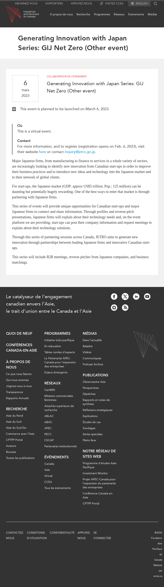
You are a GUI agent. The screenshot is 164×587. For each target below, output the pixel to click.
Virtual (48, 476)
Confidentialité (62, 532)
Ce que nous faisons (19, 374)
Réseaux (119, 14)
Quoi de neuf (19, 333)
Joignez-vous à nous (19, 386)
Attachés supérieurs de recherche (59, 408)
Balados (88, 346)
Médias (152, 14)
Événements (136, 14)
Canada (49, 464)
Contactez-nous (15, 535)
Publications (95, 375)
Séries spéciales (93, 434)
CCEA (48, 482)
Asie (47, 470)
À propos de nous (61, 14)
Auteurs (11, 446)
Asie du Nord (14, 415)
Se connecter (102, 535)
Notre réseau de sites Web (99, 454)
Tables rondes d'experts (59, 352)
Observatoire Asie (94, 382)
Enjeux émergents (55, 372)
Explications (90, 416)
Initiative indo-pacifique (59, 340)
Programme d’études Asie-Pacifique (100, 465)
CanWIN (49, 390)
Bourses (11, 452)
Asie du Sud (13, 421)
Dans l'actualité (92, 340)
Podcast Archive (93, 364)
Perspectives (91, 388)
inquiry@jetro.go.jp (80, 152)
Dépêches (89, 394)
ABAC (48, 422)
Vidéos (87, 352)
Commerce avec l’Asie (20, 434)
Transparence (14, 392)
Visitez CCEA (111, 3)
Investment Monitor (95, 473)
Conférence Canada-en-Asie (98, 495)
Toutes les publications (20, 458)
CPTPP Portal (14, 440)
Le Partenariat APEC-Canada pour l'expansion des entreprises (60, 362)
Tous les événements (57, 488)
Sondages (89, 428)
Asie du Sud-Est (16, 428)
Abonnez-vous (26, 3)
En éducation (52, 346)
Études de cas (92, 422)
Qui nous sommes (17, 380)
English (142, 3)
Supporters (54, 3)
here (43, 152)
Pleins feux (89, 440)
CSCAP (49, 440)
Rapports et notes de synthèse (96, 402)
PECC (48, 434)
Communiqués (92, 358)
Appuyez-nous (81, 3)
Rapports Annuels (17, 398)
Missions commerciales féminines (58, 398)
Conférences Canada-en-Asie (21, 348)
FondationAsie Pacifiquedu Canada (31, 14)
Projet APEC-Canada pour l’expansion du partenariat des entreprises (99, 483)
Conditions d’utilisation (37, 535)
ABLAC (49, 416)
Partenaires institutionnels (60, 446)
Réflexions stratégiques (97, 410)
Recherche (83, 14)
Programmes (102, 14)
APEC (48, 428)
